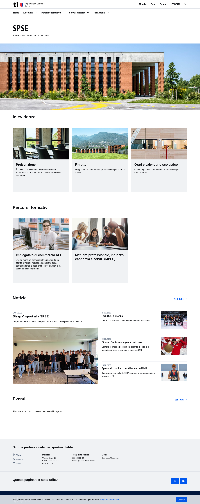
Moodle (143, 4)
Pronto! (163, 4)
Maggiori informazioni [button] (110, 500)
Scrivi (18, 463)
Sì (175, 481)
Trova (18, 455)
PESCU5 (175, 4)
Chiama (19, 459)
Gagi (153, 4)
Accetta (181, 500)
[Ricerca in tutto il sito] (186, 4)
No (183, 481)
